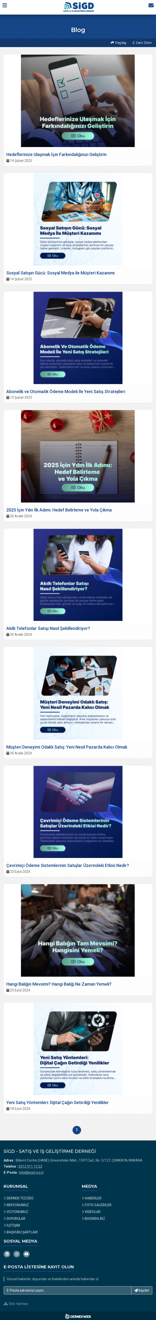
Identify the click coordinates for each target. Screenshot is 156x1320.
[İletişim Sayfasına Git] (149, 7)
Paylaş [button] (118, 42)
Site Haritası (16, 1302)
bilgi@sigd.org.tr (31, 1171)
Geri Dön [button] (141, 42)
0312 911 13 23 (30, 1165)
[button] (6, 7)
